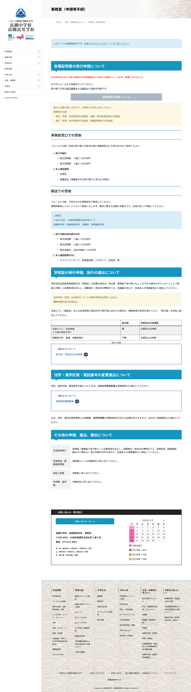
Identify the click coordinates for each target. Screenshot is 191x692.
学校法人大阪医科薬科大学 (70, 673)
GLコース (78, 612)
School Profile (9, 97)
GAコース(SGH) (81, 622)
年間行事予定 (102, 606)
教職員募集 (56, 649)
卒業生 (6, 86)
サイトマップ (169, 673)
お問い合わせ (115, 673)
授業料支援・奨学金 (149, 633)
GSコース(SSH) (80, 617)
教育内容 (7, 57)
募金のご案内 (9, 92)
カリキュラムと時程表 (104, 613)
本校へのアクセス (95, 673)
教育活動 (7, 68)
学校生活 (7, 63)
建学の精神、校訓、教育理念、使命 (60, 608)
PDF (85, 354)
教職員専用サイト (116, 679)
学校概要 (7, 51)
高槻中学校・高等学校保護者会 (149, 655)
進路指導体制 (80, 636)
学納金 (144, 628)
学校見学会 (124, 604)
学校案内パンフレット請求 (127, 597)
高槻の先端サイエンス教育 (82, 605)
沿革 (54, 622)
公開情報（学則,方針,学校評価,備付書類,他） (59, 641)
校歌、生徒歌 (57, 633)
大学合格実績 (80, 652)
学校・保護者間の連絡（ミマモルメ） (149, 607)
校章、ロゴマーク (59, 628)
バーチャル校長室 (59, 601)
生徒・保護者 (9, 80)
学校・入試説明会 (126, 609)
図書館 (99, 596)
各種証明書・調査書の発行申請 (172, 599)
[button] (116, 97)
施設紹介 (100, 601)
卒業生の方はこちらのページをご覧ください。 (107, 43)
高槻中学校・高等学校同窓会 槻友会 (172, 620)
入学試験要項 (125, 620)
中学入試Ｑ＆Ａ (125, 630)
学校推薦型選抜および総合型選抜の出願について (82, 644)
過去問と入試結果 (126, 635)
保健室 (144, 614)
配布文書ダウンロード (149, 599)
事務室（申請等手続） (149, 621)
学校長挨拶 (56, 596)
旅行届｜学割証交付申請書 (69, 354)
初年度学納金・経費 (127, 625)
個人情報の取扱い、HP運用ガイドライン (142, 673)
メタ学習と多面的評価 (82, 629)
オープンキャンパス (127, 614)
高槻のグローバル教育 (82, 597)
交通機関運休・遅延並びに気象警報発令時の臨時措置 (149, 646)
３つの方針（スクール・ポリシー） (60, 615)
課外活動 (100, 620)
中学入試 (7, 74)
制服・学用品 (147, 638)
